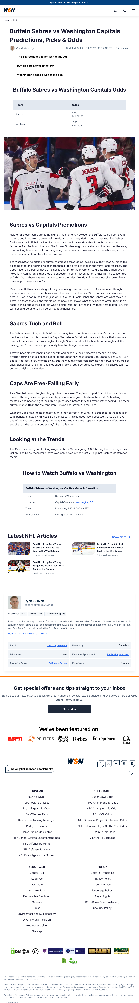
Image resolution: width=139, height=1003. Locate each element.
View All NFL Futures (102, 837)
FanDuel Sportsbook (118, 654)
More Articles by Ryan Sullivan (27, 633)
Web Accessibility (37, 925)
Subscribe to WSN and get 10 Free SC (71, 2)
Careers (37, 902)
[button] (134, 11)
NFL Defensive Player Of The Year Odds (102, 826)
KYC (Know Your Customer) (102, 902)
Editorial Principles (102, 872)
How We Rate (36, 890)
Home (6, 20)
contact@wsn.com (57, 645)
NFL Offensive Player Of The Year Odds (102, 820)
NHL (15, 20)
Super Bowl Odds (102, 796)
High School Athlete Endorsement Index (36, 837)
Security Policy (102, 908)
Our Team (37, 884)
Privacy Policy (102, 878)
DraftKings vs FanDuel (37, 808)
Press (36, 908)
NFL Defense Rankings (37, 849)
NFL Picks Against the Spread (37, 855)
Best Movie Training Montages (36, 820)
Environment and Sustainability (37, 913)
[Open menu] (133, 10)
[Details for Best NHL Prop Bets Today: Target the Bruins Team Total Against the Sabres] (19, 568)
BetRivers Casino (58, 663)
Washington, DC (84, 502)
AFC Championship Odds (102, 808)
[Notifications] (115, 10)
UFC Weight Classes (36, 802)
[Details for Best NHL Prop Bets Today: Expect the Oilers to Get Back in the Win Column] (19, 549)
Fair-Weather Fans (37, 814)
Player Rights (102, 896)
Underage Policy (102, 890)
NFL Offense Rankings (36, 843)
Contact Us (37, 872)
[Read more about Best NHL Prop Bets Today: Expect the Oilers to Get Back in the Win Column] (48, 548)
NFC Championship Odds (102, 802)
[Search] (125, 10)
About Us (37, 878)
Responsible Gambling (36, 896)
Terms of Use (102, 884)
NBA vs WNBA (36, 796)
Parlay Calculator (36, 826)
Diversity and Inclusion (37, 919)
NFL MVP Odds (102, 814)
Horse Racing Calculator (37, 831)
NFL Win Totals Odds (102, 831)
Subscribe (69, 709)
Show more (121, 537)
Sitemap (37, 931)
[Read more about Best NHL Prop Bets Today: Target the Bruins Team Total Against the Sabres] (48, 566)
